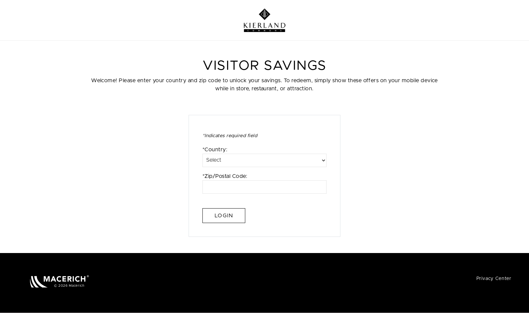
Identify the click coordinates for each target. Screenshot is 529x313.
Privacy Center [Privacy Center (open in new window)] (493, 278)
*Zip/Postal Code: (264, 184)
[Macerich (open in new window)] (59, 281)
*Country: (264, 157)
